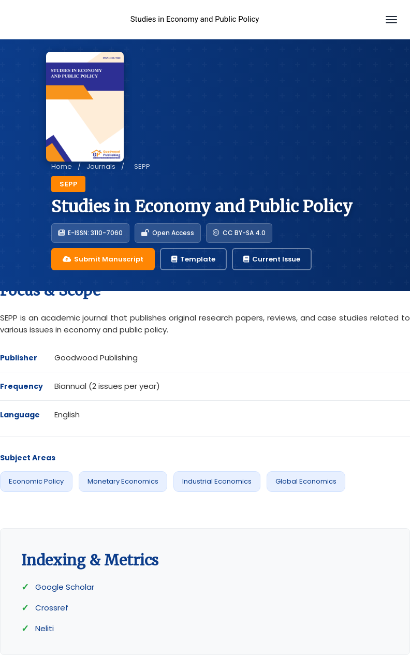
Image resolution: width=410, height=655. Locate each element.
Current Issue (271, 259)
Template (193, 259)
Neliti (44, 628)
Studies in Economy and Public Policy (194, 19)
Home (61, 166)
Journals (100, 166)
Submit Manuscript (103, 259)
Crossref (51, 607)
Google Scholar (64, 586)
